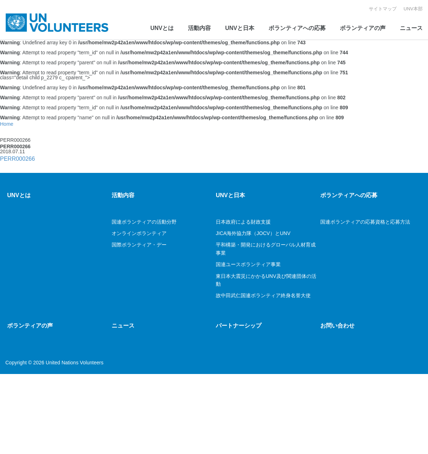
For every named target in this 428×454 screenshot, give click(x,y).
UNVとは (162, 28)
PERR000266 (17, 159)
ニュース (411, 28)
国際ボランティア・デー (140, 245)
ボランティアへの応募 (297, 28)
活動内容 (199, 28)
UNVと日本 (239, 28)
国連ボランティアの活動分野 (144, 222)
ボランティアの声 (363, 28)
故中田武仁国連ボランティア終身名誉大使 (263, 295)
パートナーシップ (238, 326)
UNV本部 (413, 8)
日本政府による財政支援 (243, 222)
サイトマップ (383, 8)
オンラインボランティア (139, 233)
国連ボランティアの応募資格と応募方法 (365, 222)
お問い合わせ (337, 326)
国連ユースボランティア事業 (248, 264)
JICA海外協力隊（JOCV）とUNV (253, 233)
